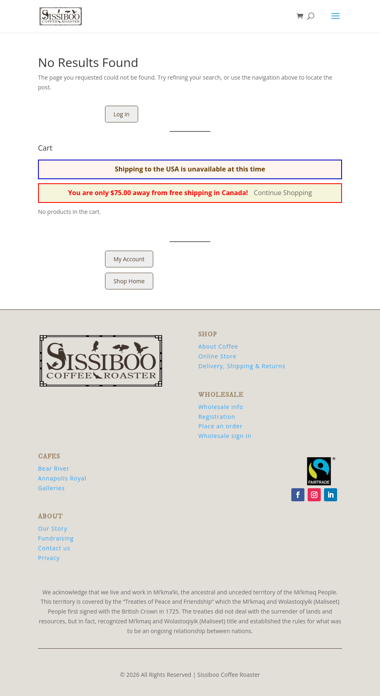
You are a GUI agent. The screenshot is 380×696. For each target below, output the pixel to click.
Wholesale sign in (224, 436)
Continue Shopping (283, 192)
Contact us (54, 548)
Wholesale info (220, 407)
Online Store (217, 356)
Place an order (220, 426)
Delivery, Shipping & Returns (241, 366)
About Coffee (218, 346)
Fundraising (56, 538)
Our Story (52, 528)
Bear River (53, 468)
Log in (122, 114)
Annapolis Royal (62, 478)
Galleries (51, 488)
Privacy (49, 558)
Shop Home (129, 281)
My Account (129, 259)
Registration (216, 416)
